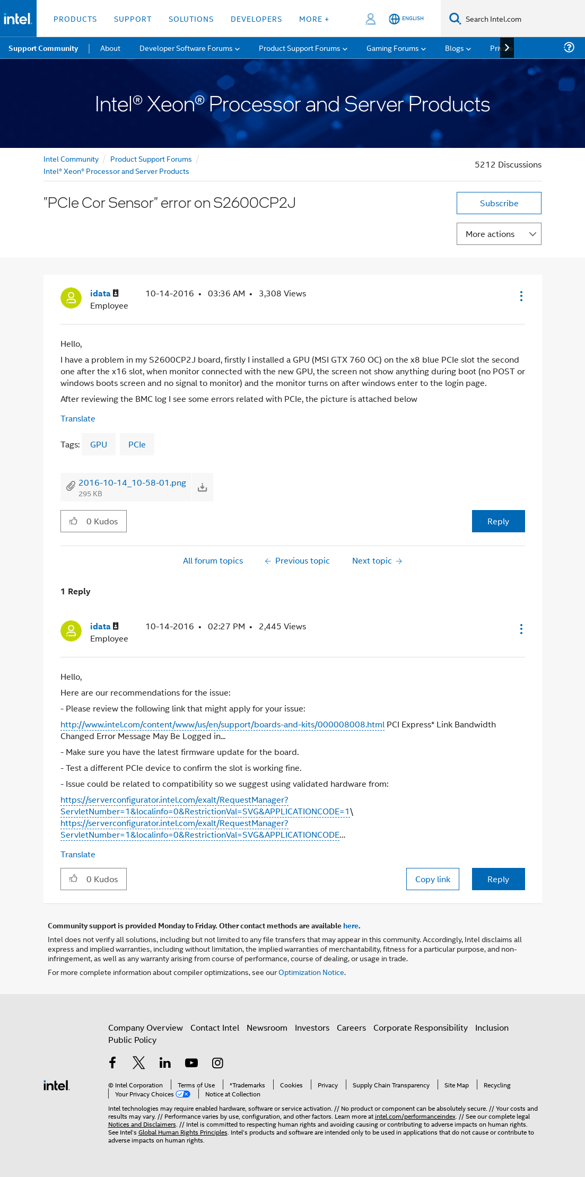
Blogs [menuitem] (454, 47)
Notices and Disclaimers (142, 1124)
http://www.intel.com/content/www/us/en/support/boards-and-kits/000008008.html (222, 724)
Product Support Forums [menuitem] (299, 47)
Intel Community (71, 158)
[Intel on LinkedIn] (165, 1064)
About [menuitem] (110, 47)
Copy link (432, 879)
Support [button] (133, 18)
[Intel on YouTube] (191, 1064)
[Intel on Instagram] (218, 1064)
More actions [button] (490, 233)
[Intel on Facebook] (113, 1064)
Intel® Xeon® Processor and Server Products (116, 170)
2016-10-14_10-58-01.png (132, 482)
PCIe (137, 444)
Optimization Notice (311, 971)
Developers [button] (256, 18)
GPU (98, 444)
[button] (520, 296)
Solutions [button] (191, 18)
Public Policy (132, 1039)
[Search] (455, 18)
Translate (77, 418)
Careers (351, 1027)
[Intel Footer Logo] (56, 1084)
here (351, 925)
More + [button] (314, 18)
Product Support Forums (151, 158)
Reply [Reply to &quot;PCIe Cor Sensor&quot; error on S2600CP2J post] (498, 521)
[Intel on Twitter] (139, 1064)
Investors (312, 1027)
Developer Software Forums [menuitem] (186, 47)
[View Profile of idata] (104, 293)
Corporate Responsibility (420, 1027)
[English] (406, 19)
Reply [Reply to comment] (498, 879)
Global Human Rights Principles (183, 1132)
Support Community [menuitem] (43, 48)
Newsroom (267, 1027)
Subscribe (499, 203)
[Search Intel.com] (523, 18)
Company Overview (145, 1027)
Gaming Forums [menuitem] (392, 47)
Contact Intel (214, 1027)
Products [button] (75, 18)
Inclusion (492, 1027)
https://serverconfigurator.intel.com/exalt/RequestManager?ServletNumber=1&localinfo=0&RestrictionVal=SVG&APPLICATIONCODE (199, 828)
